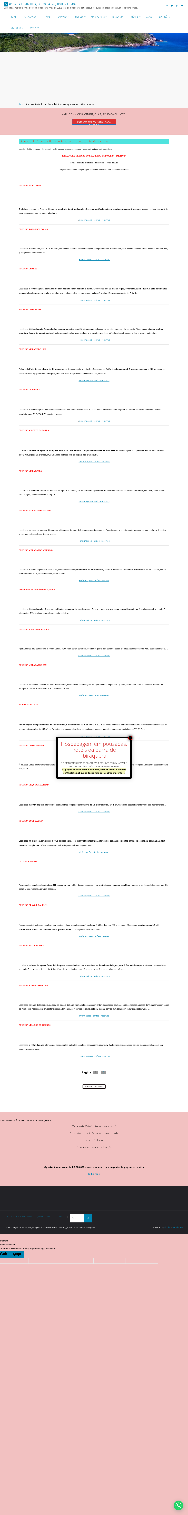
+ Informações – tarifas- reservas (94, 852)
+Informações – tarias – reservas (94, 695)
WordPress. (178, 1227)
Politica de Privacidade (18, 1217)
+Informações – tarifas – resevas (94, 936)
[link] (45, 27)
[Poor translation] (17, 1254)
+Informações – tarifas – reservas (94, 220)
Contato (61, 1217)
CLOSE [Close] (130, 738)
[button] (178, 1505)
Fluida (167, 1227)
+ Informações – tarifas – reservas (94, 300)
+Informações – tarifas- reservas (94, 580)
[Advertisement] (94, 78)
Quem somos (44, 1217)
